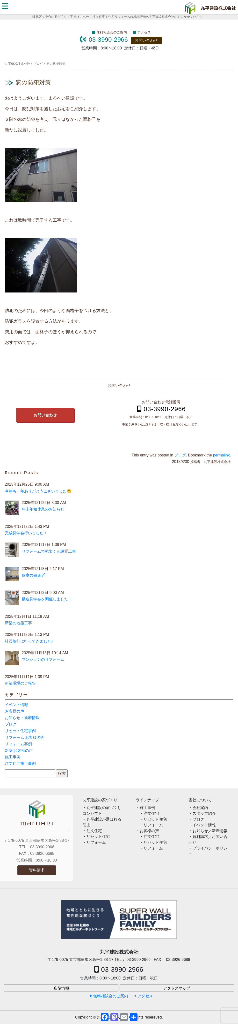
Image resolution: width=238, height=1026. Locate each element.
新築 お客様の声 (19, 750)
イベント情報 (16, 705)
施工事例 (12, 757)
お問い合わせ (146, 40)
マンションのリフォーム (43, 659)
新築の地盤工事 (18, 623)
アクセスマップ (176, 988)
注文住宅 (94, 831)
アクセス (144, 32)
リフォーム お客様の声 (24, 737)
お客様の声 (14, 711)
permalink (221, 455)
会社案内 (200, 808)
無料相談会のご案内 (111, 32)
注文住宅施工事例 (20, 763)
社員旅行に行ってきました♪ (29, 641)
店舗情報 (61, 988)
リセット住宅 (98, 837)
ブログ (180, 455)
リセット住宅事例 (20, 731)
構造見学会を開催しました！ (47, 599)
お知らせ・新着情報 (22, 718)
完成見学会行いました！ (26, 533)
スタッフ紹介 (204, 813)
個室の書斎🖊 (34, 575)
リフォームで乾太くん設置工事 (49, 551)
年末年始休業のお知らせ (43, 509)
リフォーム (96, 842)
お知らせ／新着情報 (210, 831)
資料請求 (36, 870)
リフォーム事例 (18, 744)
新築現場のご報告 (20, 683)
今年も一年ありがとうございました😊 (38, 491)
